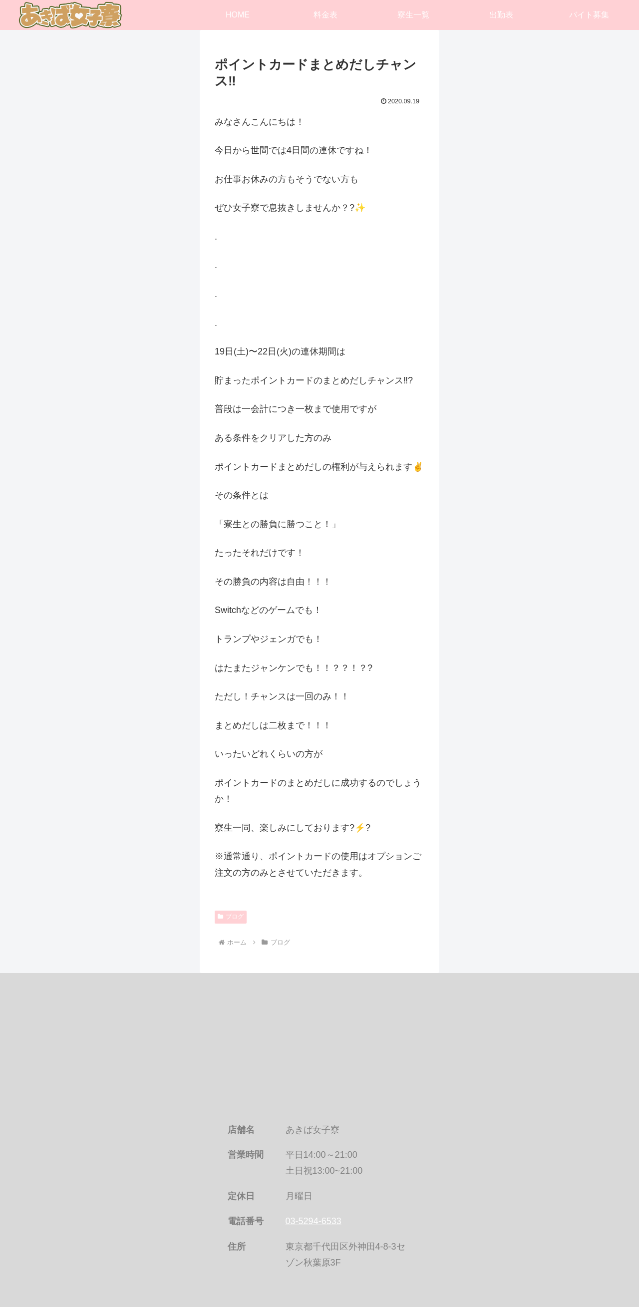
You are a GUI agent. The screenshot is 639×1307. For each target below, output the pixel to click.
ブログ (231, 916)
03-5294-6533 (313, 1221)
